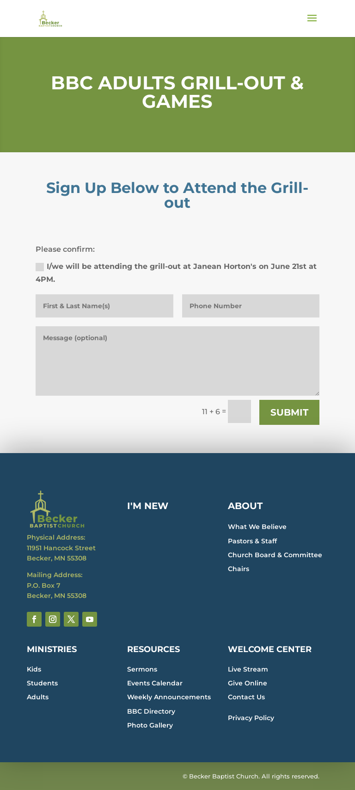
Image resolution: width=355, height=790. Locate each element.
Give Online (247, 683)
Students (42, 683)
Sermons (142, 669)
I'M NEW (147, 505)
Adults (38, 697)
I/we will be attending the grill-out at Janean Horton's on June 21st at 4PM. (176, 272)
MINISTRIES (52, 649)
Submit (289, 412)
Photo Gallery (150, 725)
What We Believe (257, 527)
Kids (34, 669)
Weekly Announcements (169, 697)
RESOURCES (153, 649)
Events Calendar (155, 683)
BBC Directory (151, 711)
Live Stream (248, 669)
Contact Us (246, 697)
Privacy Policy (251, 718)
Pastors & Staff (252, 541)
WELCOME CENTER (270, 649)
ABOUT (245, 505)
